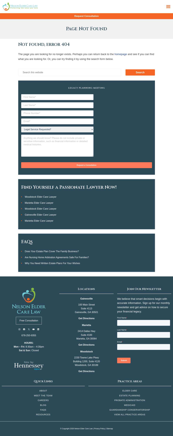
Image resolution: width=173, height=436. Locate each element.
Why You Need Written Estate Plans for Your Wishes (52, 263)
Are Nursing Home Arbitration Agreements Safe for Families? (57, 257)
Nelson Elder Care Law (83, 429)
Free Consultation (29, 320)
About (43, 391)
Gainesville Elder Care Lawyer (40, 215)
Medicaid (129, 405)
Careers (43, 400)
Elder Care (129, 391)
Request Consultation (86, 16)
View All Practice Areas (129, 414)
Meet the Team (43, 395)
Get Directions (86, 318)
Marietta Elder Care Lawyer (39, 203)
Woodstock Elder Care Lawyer (41, 197)
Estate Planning (129, 395)
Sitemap (109, 429)
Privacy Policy (99, 429)
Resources (43, 414)
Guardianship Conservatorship (130, 410)
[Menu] (168, 7)
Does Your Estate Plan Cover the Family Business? (52, 251)
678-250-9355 (28, 335)
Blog (43, 405)
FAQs (43, 410)
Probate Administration (129, 400)
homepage (121, 54)
